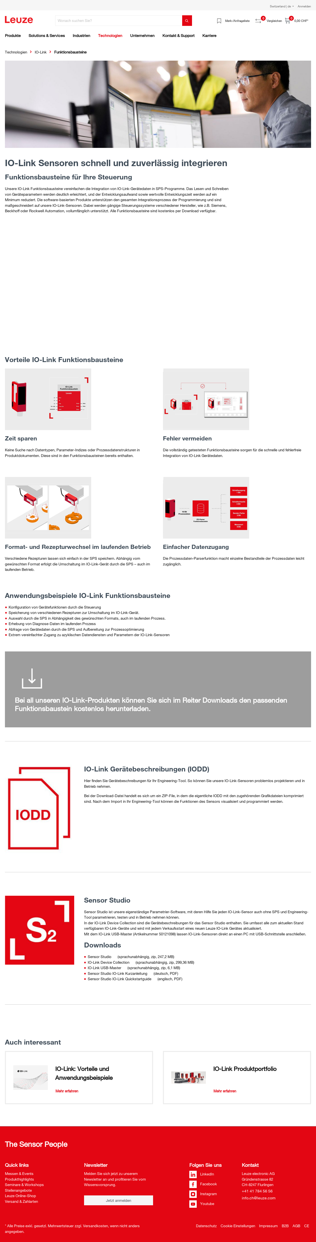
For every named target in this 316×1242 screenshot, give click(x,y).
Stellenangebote (18, 1190)
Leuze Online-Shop (20, 1195)
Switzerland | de (281, 6)
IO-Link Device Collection (108, 962)
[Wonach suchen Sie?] (118, 20)
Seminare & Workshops (24, 1184)
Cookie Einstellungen (238, 1226)
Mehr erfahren (66, 1091)
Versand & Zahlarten (21, 1201)
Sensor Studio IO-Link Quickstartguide (119, 979)
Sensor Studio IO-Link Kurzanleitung (117, 973)
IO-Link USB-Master (104, 967)
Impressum (268, 1226)
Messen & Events (19, 1173)
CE (306, 1226)
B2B (285, 1226)
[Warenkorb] (296, 20)
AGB (296, 1226)
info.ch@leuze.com (259, 1197)
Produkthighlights (19, 1179)
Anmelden (304, 6)
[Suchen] (187, 20)
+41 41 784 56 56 (257, 1191)
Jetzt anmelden (118, 1200)
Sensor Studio (99, 956)
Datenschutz (206, 1226)
